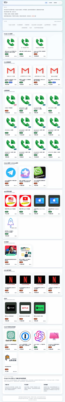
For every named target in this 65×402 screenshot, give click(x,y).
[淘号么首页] (6, 3)
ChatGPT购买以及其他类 (38, 27)
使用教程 (16, 13)
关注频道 (12, 13)
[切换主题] (60, 3)
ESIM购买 (54, 24)
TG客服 (5, 13)
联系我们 (55, 2)
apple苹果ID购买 (47, 24)
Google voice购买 (12, 24)
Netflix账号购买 (24, 27)
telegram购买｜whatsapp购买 (37, 24)
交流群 (9, 13)
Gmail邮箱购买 (20, 24)
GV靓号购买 (27, 24)
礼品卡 (31, 27)
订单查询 (50, 2)
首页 (46, 2)
